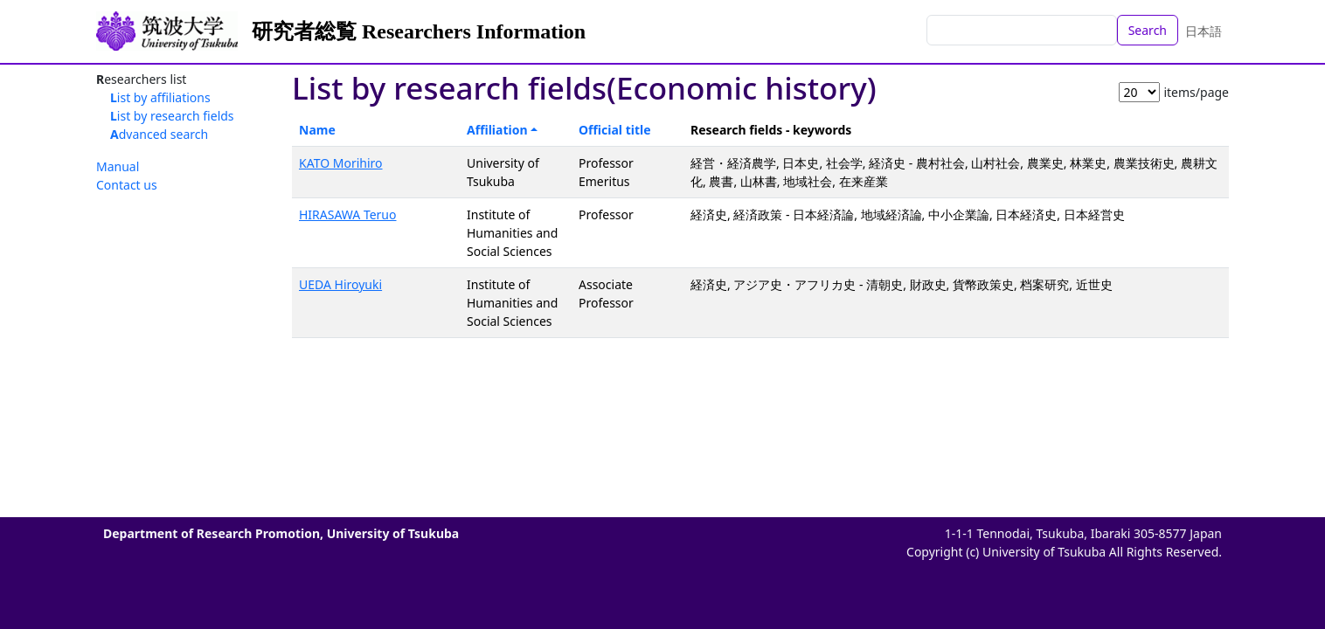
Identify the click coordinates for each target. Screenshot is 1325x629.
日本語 (1203, 31)
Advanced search (159, 134)
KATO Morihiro (341, 163)
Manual (117, 166)
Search (1147, 30)
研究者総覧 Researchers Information (419, 31)
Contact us (126, 184)
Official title (615, 129)
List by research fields (172, 115)
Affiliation (497, 129)
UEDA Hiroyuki (340, 284)
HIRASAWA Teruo (348, 214)
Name (317, 129)
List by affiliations (160, 97)
